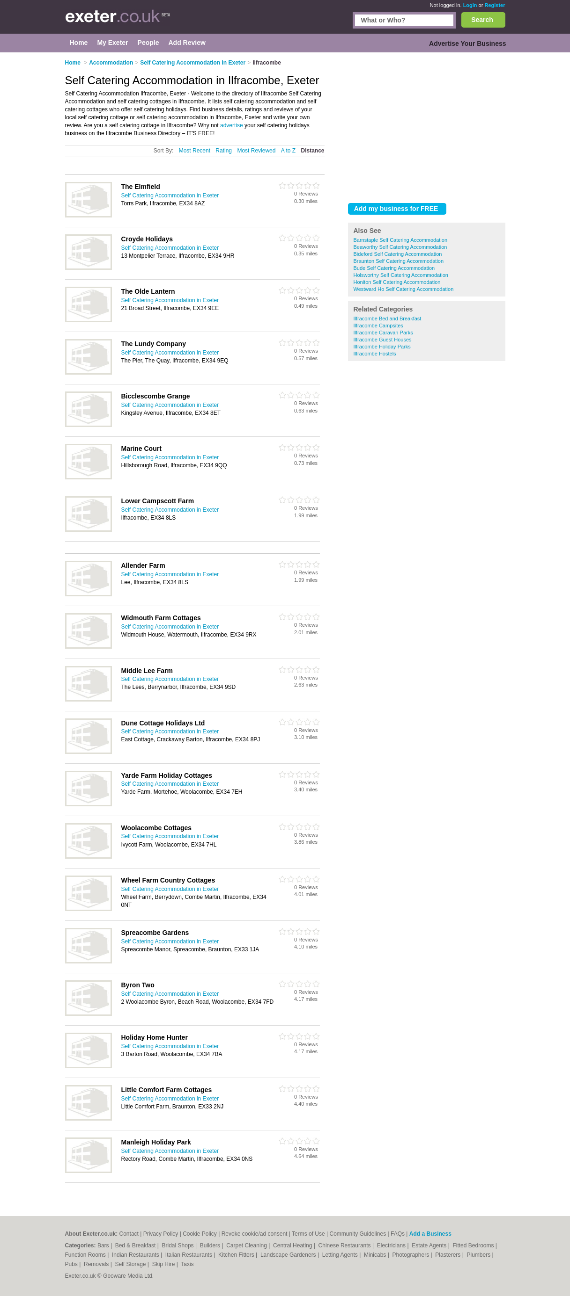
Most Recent (194, 150)
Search (482, 19)
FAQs (398, 1234)
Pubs (72, 1264)
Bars (104, 1245)
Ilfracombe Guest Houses (383, 339)
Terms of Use (308, 1234)
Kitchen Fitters (237, 1255)
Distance (312, 150)
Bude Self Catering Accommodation (394, 268)
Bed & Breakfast (136, 1245)
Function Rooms (86, 1255)
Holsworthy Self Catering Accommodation (401, 275)
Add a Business (430, 1234)
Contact (129, 1234)
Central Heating (293, 1245)
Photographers (411, 1255)
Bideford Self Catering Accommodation (398, 254)
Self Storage (131, 1264)
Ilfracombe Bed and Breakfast (388, 318)
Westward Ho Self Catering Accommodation (404, 289)
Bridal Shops (178, 1245)
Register (494, 5)
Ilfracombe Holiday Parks (382, 346)
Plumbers (479, 1255)
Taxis (187, 1264)
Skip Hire (164, 1264)
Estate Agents (430, 1245)
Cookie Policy (200, 1234)
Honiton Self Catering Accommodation (397, 282)
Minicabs (376, 1255)
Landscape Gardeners (289, 1255)
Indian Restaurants (136, 1255)
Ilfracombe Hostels (375, 353)
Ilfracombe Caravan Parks (383, 332)
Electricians (392, 1245)
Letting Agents (340, 1255)
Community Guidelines (358, 1234)
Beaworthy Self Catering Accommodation (400, 247)
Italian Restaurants (189, 1255)
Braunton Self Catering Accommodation (399, 261)
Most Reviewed (256, 150)
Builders (211, 1245)
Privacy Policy (160, 1234)
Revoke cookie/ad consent (255, 1234)
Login (470, 5)
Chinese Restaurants (345, 1245)
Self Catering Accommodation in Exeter (170, 195)
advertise (231, 125)
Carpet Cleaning (247, 1245)
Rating (223, 150)
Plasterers (448, 1255)
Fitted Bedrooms (473, 1245)
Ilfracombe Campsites (378, 325)
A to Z (288, 150)
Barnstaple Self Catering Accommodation (401, 240)
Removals (97, 1264)
